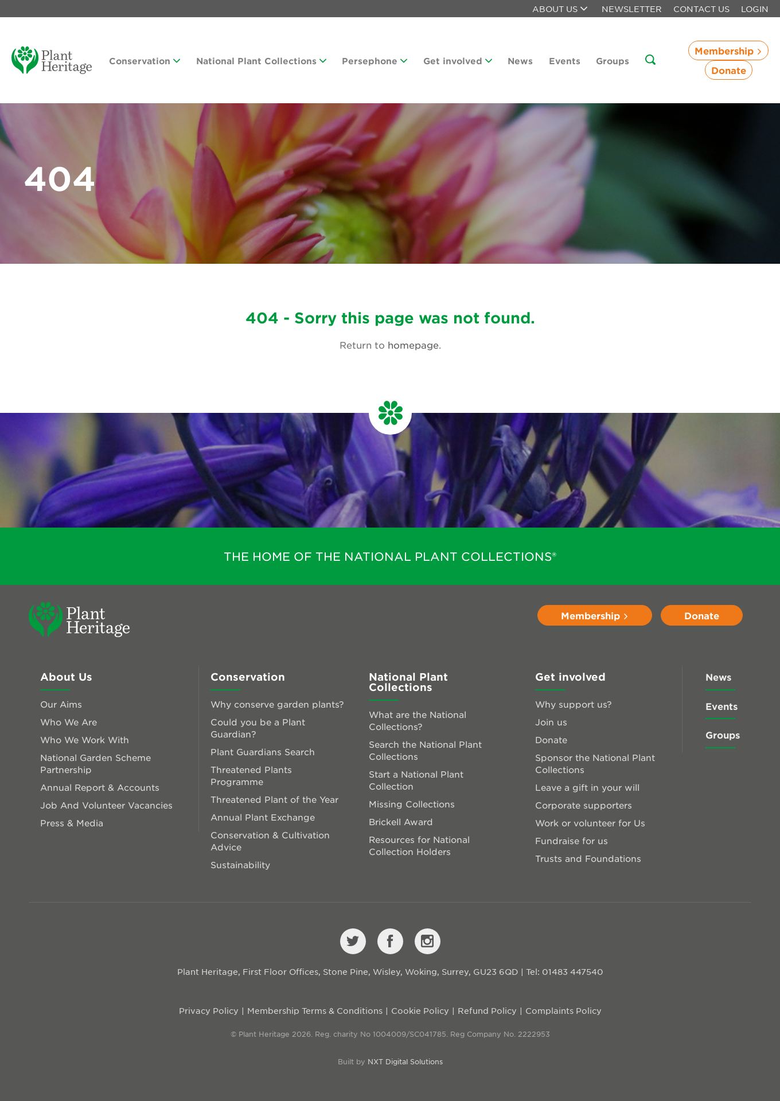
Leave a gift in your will (587, 787)
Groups (612, 60)
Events (564, 60)
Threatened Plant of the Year (274, 799)
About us (559, 9)
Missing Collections (412, 803)
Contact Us (701, 9)
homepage (413, 344)
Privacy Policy (209, 1010)
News (520, 60)
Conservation (144, 60)
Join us (551, 721)
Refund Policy (487, 1010)
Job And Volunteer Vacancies (106, 804)
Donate (728, 70)
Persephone (374, 60)
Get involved (457, 60)
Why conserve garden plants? (277, 703)
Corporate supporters (583, 804)
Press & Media (71, 822)
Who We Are (68, 721)
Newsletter (632, 9)
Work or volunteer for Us (590, 822)
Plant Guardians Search (262, 751)
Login (755, 9)
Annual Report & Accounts (99, 787)
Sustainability (240, 864)
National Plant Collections (261, 60)
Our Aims (61, 703)
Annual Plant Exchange (262, 816)
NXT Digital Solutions (405, 1061)
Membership (728, 50)
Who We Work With (84, 739)
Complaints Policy (563, 1010)
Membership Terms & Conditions (315, 1010)
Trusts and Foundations (588, 858)
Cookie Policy (420, 1010)
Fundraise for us (571, 840)
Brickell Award (401, 821)
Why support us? (573, 703)
